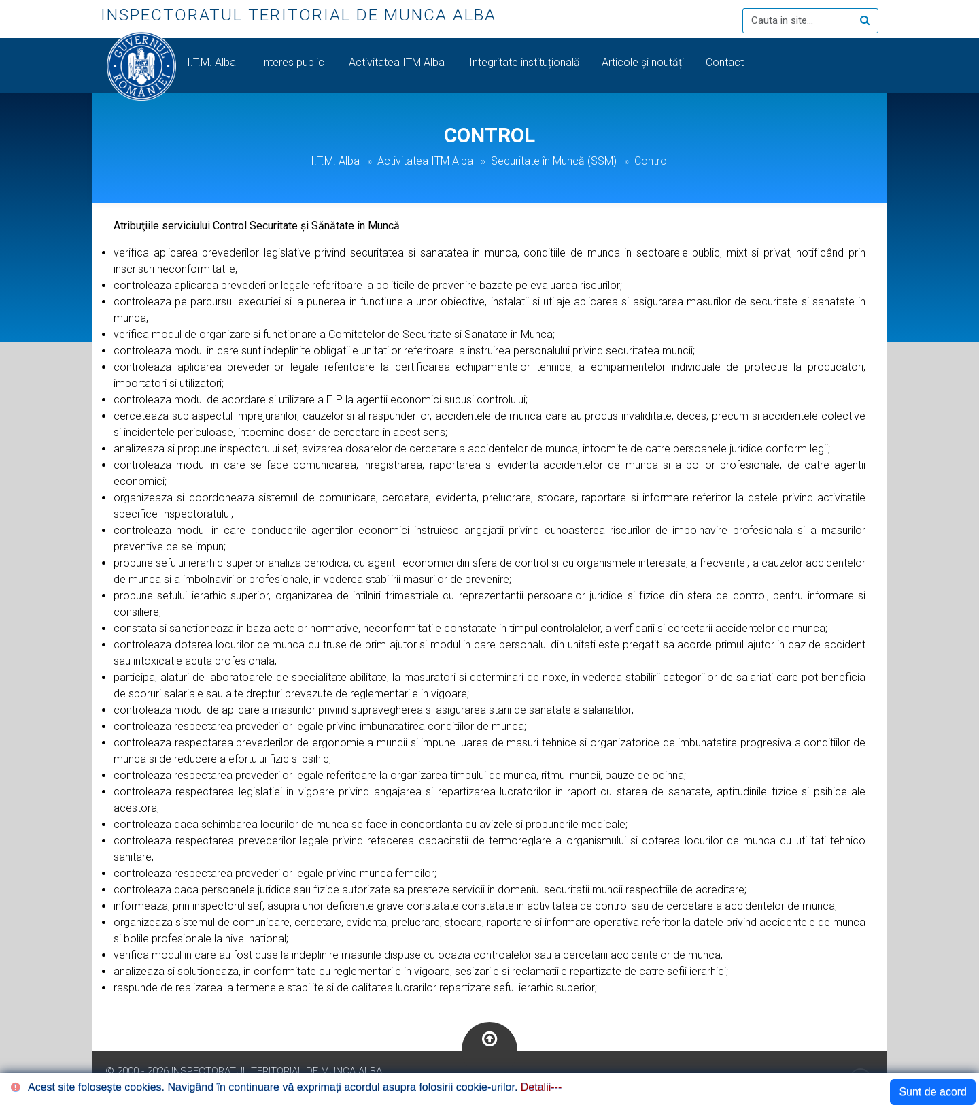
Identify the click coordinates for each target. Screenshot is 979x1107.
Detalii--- (541, 1087)
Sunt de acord (933, 1091)
